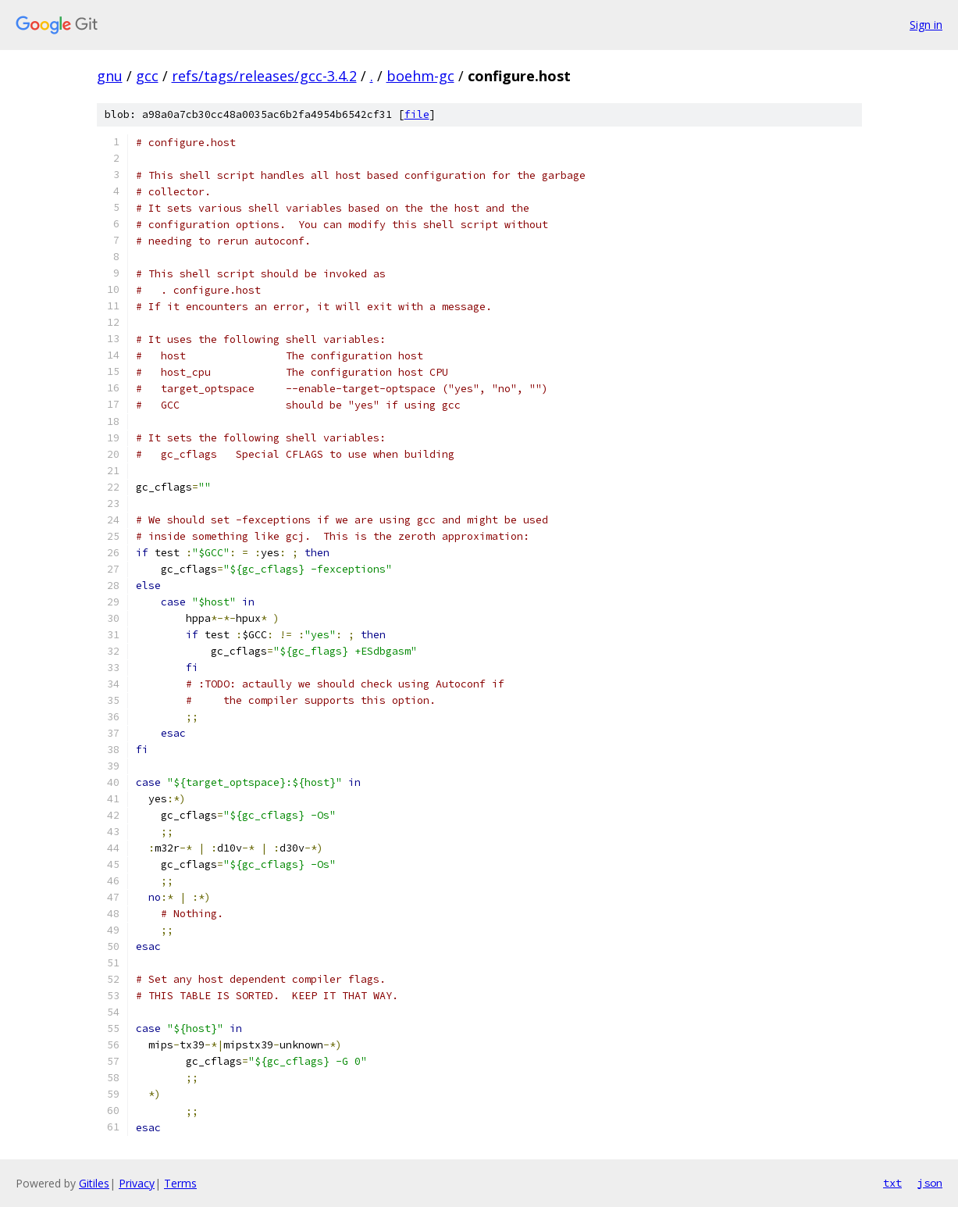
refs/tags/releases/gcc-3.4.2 (264, 75)
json (929, 1183)
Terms (180, 1183)
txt (892, 1183)
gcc (147, 75)
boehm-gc (420, 75)
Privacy (137, 1183)
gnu (110, 75)
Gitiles (94, 1183)
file (416, 114)
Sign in (926, 24)
